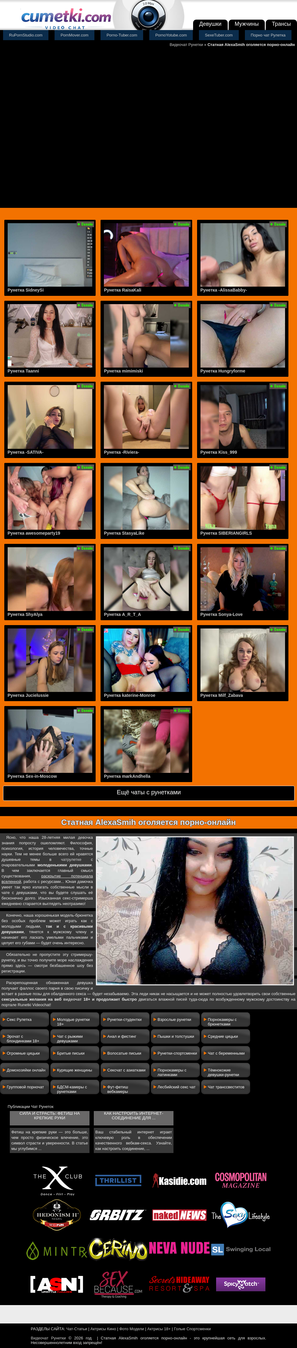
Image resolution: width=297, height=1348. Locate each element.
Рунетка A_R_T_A (122, 614)
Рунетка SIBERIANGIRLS (226, 533)
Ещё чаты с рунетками (149, 792)
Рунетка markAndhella (127, 776)
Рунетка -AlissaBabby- (223, 290)
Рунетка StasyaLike (124, 533)
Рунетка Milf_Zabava (221, 695)
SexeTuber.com (219, 35)
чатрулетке (71, 859)
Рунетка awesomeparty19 (34, 533)
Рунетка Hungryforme (223, 371)
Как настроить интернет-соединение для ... (133, 1115)
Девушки (210, 24)
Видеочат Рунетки (186, 44)
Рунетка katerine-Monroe (129, 695)
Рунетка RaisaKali (122, 290)
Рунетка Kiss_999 (218, 452)
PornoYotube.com (171, 35)
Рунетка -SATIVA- (26, 452)
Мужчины (247, 24)
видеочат (72, 999)
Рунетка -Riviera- (121, 452)
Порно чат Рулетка (268, 35)
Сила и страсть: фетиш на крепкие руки (50, 1115)
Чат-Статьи (76, 1329)
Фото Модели (131, 1329)
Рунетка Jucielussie (28, 695)
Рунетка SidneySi (26, 290)
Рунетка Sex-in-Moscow (32, 776)
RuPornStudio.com (26, 35)
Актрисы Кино (103, 1329)
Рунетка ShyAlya (25, 614)
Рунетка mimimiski (123, 371)
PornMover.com (75, 35)
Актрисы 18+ (158, 1329)
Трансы (281, 24)
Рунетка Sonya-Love (221, 614)
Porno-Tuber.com (122, 35)
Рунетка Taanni (23, 371)
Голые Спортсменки (192, 1329)
